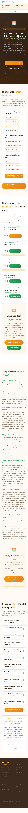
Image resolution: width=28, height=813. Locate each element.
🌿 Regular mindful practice (13, 165)
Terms (3, 787)
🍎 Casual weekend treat (12, 161)
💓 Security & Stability (11, 122)
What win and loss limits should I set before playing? (14, 628)
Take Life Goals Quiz (14, 68)
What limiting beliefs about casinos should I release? (14, 658)
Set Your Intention (15, 251)
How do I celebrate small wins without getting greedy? (14, 636)
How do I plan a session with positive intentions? (14, 672)
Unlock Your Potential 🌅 (14, 579)
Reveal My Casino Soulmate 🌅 (14, 176)
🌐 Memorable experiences (12, 150)
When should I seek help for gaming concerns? (14, 702)
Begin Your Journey (15, 236)
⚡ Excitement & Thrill (11, 126)
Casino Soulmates (20, 767)
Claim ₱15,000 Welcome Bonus (14, 186)
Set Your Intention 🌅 (14, 63)
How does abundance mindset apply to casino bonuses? (14, 687)
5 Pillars (17, 769)
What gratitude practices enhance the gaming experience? (14, 694)
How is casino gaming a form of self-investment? (14, 643)
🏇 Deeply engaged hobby (12, 169)
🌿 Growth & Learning (11, 117)
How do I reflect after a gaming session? (14, 680)
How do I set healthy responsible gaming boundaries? (14, 621)
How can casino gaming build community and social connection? (14, 650)
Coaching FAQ (19, 772)
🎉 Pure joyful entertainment (13, 141)
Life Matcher (18, 764)
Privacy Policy (5, 784)
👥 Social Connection (11, 130)
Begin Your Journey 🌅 (14, 342)
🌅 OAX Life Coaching (8, 2)
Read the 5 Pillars (14, 347)
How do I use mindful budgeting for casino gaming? (14, 665)
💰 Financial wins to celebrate (13, 145)
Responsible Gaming (6, 789)
